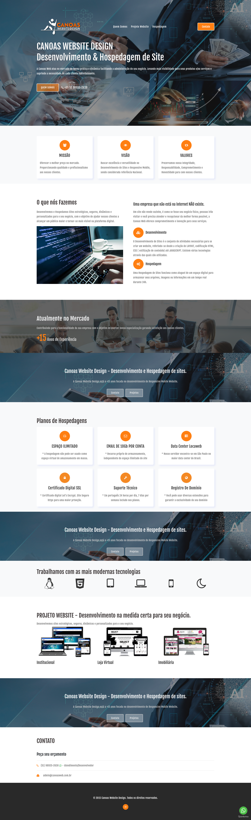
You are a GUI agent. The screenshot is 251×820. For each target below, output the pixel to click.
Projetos (134, 392)
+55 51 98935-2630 (74, 87)
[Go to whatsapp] (243, 811)
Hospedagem (159, 26)
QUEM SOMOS (48, 87)
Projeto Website (140, 26)
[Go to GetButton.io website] (243, 817)
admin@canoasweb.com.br (57, 775)
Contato (206, 26)
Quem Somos (120, 26)
